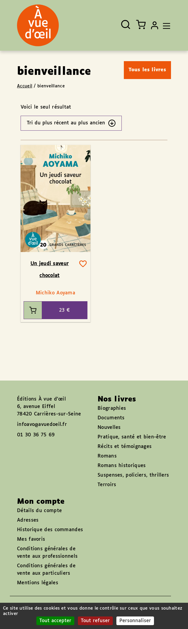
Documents (111, 418)
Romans (107, 456)
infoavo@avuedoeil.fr (42, 424)
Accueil (24, 86)
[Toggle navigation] (165, 25)
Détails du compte (39, 510)
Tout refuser (95, 620)
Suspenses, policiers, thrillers (133, 475)
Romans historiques (122, 465)
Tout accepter (55, 620)
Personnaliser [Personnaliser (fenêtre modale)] (135, 620)
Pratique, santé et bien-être (132, 437)
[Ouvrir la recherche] (125, 24)
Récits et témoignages (125, 446)
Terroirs (107, 484)
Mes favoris (31, 539)
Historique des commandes (50, 529)
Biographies (112, 408)
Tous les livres (148, 69)
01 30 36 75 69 (36, 435)
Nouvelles (109, 427)
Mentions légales (37, 582)
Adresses (27, 520)
